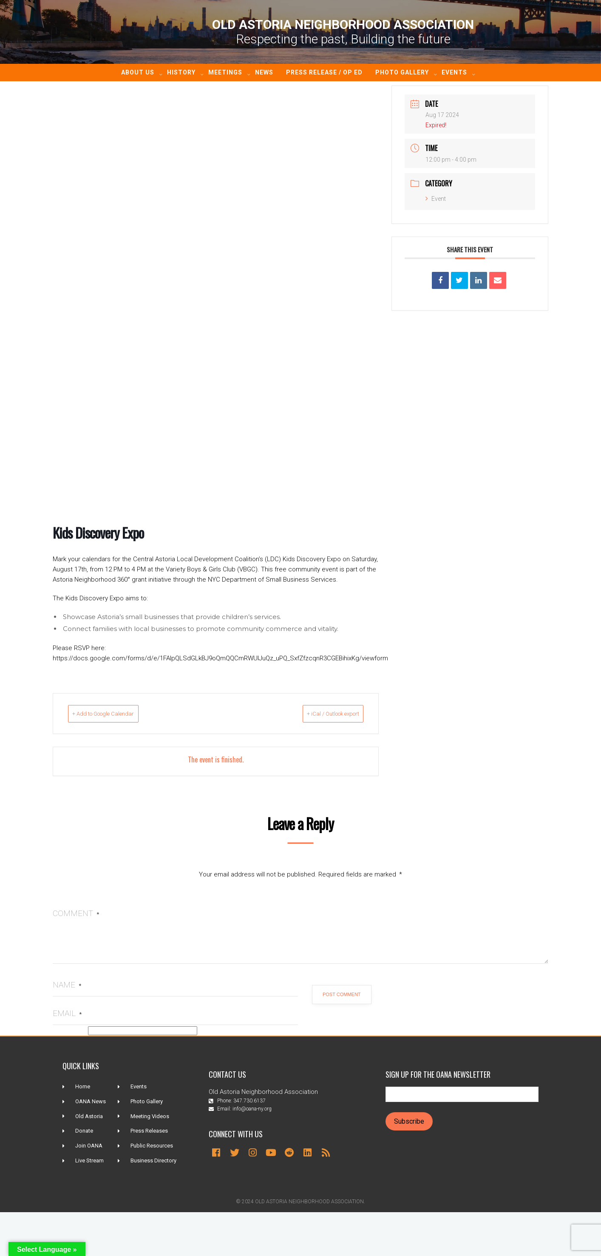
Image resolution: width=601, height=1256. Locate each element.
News (264, 72)
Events (454, 72)
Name (67, 985)
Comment (76, 913)
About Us (137, 72)
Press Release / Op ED (324, 72)
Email (67, 1013)
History (181, 72)
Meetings (225, 72)
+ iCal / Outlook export (319, 713)
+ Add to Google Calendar (117, 713)
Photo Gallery (402, 72)
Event (435, 198)
